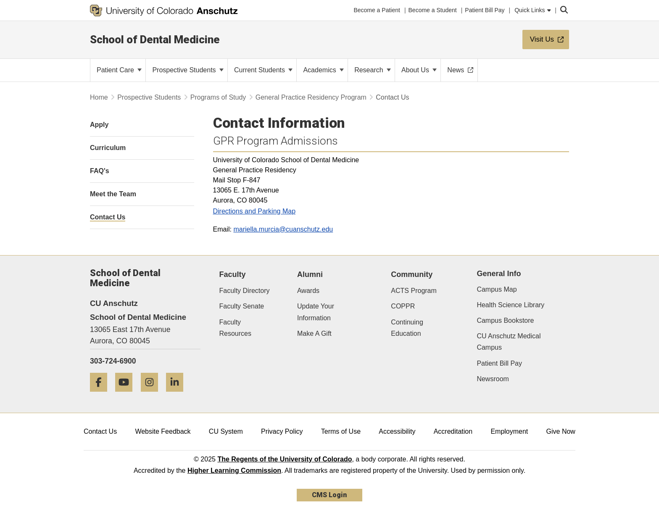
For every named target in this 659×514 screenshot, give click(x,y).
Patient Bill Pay (499, 363)
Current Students (263, 70)
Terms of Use (341, 431)
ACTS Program (413, 290)
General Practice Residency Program (311, 97)
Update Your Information (315, 312)
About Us (419, 70)
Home (99, 97)
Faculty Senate (241, 306)
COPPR (403, 306)
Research (372, 70)
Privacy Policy (282, 431)
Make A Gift (314, 333)
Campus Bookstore (505, 320)
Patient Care (119, 70)
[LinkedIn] (178, 394)
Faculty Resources (235, 328)
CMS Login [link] (329, 495)
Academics (323, 70)
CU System (226, 431)
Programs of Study (218, 97)
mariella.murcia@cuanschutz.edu (283, 229)
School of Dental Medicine (155, 39)
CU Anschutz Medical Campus (508, 341)
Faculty (232, 274)
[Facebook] (101, 394)
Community (411, 274)
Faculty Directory (244, 290)
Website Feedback (162, 431)
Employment (509, 431)
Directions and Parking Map (254, 211)
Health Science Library (510, 304)
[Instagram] (152, 394)
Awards (308, 290)
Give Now (560, 431)
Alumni (310, 274)
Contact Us (100, 431)
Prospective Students (188, 70)
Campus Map (497, 289)
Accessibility (397, 431)
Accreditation (453, 431)
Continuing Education (407, 328)
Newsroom (493, 378)
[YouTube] (127, 394)
